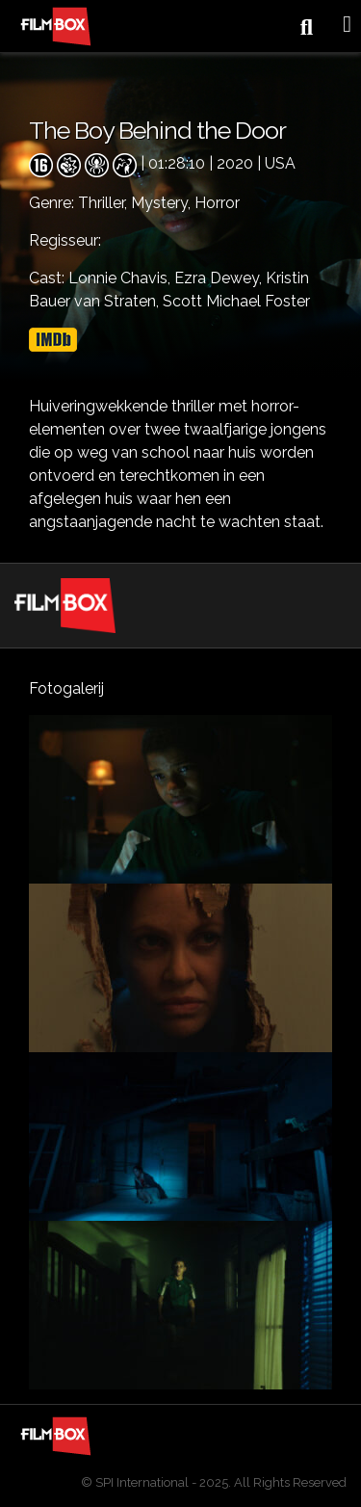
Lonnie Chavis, (121, 278)
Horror (217, 203)
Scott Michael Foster (236, 301)
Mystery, (162, 203)
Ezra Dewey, (220, 278)
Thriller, (104, 203)
